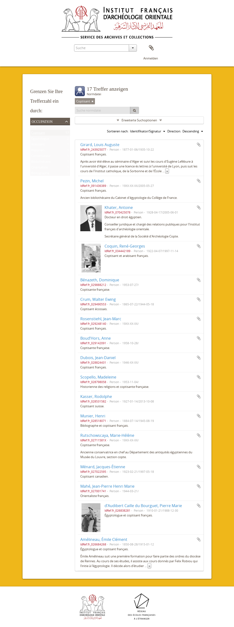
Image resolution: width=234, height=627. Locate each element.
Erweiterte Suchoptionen (139, 120)
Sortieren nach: (118, 131)
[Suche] (134, 110)
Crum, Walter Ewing (98, 299)
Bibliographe (40, 174)
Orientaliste (39, 168)
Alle (33, 128)
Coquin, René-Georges (125, 246)
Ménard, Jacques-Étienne (102, 466)
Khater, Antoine (119, 207)
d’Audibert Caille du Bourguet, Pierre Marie (143, 505)
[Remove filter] (93, 101)
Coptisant (38, 134)
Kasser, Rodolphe (96, 396)
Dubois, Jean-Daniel (98, 357)
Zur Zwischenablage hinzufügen (198, 144)
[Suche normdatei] (102, 110)
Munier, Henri (92, 416)
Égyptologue (40, 139)
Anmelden (150, 58)
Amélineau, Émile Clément (103, 539)
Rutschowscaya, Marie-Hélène (107, 435)
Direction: (174, 131)
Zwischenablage (151, 48)
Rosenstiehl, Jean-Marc (100, 318)
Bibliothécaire (41, 162)
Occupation (42, 121)
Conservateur (41, 157)
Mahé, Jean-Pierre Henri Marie (107, 486)
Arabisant (38, 145)
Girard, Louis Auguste (99, 144)
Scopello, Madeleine (98, 377)
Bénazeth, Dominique (99, 280)
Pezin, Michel (92, 180)
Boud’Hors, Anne (95, 338)
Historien (37, 151)
